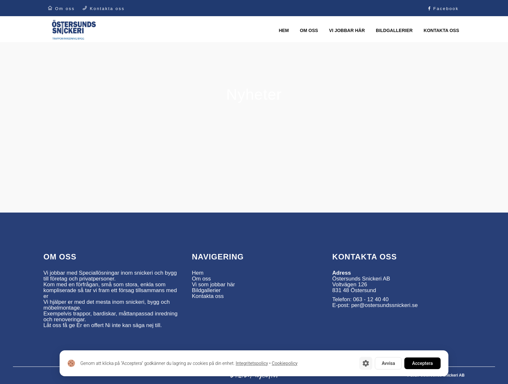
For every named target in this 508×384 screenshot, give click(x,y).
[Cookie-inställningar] (365, 363)
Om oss (201, 279)
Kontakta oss (208, 296)
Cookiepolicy (285, 363)
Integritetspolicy (252, 363)
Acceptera (422, 363)
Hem (197, 273)
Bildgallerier (206, 290)
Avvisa (388, 363)
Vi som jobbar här (213, 284)
